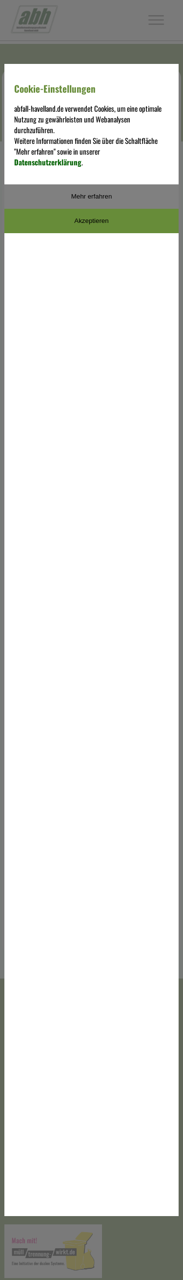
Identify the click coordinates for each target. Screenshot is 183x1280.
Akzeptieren (91, 220)
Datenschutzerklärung (47, 162)
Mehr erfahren (91, 196)
